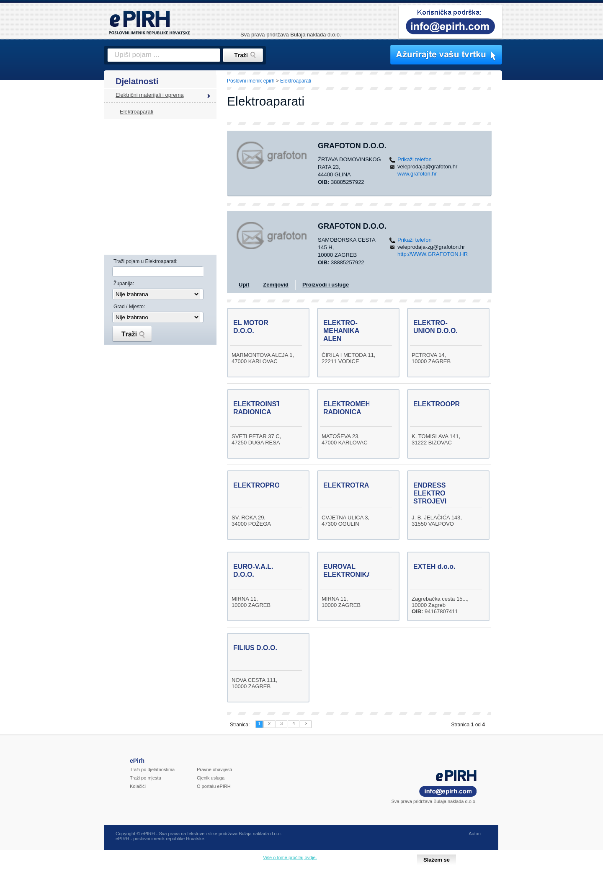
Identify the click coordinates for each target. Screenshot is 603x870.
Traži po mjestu (145, 777)
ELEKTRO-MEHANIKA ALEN (341, 330)
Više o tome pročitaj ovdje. (290, 857)
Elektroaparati (136, 111)
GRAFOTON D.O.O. (352, 226)
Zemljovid (276, 284)
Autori (475, 833)
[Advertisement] (538, 215)
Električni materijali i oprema (150, 95)
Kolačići (138, 786)
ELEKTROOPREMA (444, 404)
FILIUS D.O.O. (255, 647)
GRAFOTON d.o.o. (352, 146)
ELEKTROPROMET (263, 485)
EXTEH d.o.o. (434, 566)
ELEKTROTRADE (351, 485)
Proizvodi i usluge (325, 284)
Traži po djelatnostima (152, 769)
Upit (244, 284)
